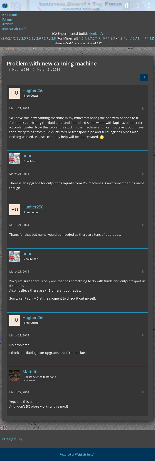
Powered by (77, 454)
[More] (143, 108)
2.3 (23, 38)
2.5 (31, 38)
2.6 (38, 38)
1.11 (141, 38)
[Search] (126, 5)
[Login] (137, 5)
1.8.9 (111, 38)
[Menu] (149, 5)
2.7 (46, 38)
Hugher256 (20, 69)
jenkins (95, 33)
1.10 (131, 38)
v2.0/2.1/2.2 (9, 38)
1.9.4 (121, 38)
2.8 (53, 38)
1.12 (150, 38)
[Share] (144, 77)
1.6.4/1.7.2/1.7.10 (92, 38)
